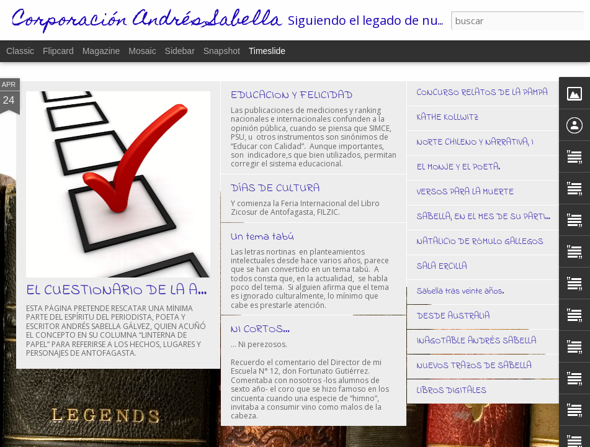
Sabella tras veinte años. (460, 291)
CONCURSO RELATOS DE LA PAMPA (482, 92)
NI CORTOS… (260, 330)
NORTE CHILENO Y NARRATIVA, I (475, 142)
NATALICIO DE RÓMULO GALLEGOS (480, 241)
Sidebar (180, 51)
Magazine (101, 51)
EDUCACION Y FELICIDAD (292, 96)
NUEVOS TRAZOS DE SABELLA (474, 365)
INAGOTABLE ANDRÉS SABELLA (477, 341)
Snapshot (221, 51)
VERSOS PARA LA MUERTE (465, 192)
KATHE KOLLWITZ (448, 117)
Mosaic (142, 51)
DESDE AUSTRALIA (453, 316)
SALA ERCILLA (442, 266)
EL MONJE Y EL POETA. (459, 167)
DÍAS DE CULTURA (275, 189)
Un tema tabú (263, 237)
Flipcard (58, 51)
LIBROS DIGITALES (451, 390)
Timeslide (267, 51)
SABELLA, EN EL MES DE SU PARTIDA (487, 217)
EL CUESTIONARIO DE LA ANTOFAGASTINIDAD (177, 291)
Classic (20, 51)
